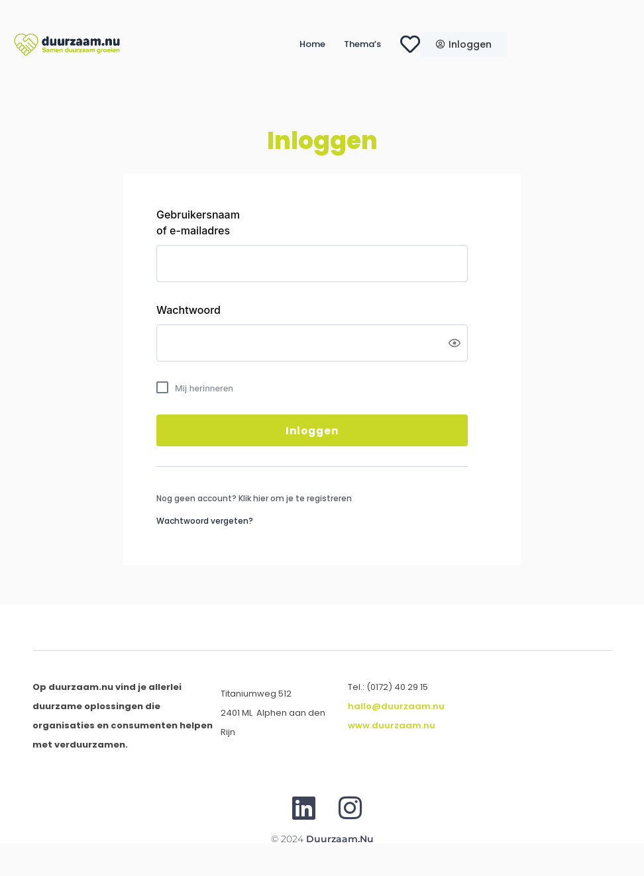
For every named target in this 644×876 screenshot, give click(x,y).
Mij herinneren (204, 388)
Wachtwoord (188, 309)
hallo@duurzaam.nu (396, 706)
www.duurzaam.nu (391, 725)
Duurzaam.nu (340, 839)
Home (312, 44)
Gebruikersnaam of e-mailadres (198, 222)
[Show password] (454, 343)
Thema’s (362, 44)
